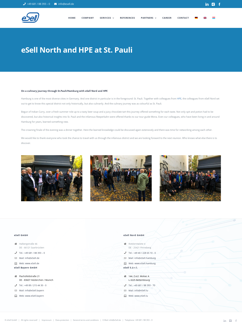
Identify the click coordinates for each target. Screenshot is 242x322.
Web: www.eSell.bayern (31, 295)
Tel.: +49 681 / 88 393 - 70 (142, 285)
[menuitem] (196, 18)
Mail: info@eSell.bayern (31, 290)
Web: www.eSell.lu (138, 295)
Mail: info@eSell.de (29, 258)
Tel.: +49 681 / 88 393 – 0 (32, 252)
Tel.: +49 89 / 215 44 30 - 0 (32, 285)
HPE (179, 98)
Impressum (47, 320)
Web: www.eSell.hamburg (142, 263)
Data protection (62, 320)
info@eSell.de (115, 320)
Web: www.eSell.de (29, 263)
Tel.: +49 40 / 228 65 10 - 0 (142, 252)
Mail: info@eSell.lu (138, 290)
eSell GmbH (12, 320)
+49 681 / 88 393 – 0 (143, 320)
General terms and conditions (86, 320)
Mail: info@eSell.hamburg (142, 258)
